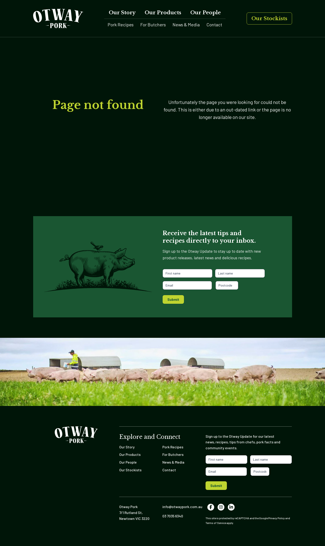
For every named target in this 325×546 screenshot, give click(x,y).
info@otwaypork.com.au (182, 506)
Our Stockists (269, 18)
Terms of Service (216, 522)
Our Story (122, 13)
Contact (214, 24)
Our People (205, 13)
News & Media (186, 24)
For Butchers (153, 24)
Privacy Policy (276, 518)
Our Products (163, 13)
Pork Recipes (121, 24)
